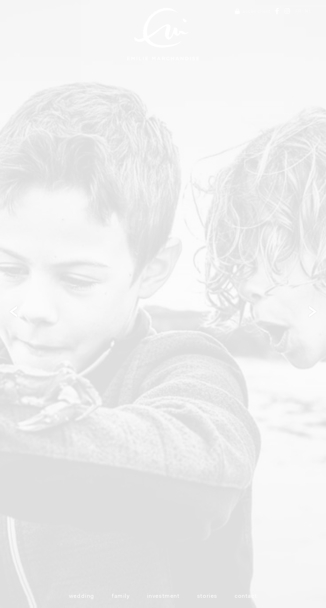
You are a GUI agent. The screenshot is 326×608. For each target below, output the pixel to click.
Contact (246, 596)
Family (121, 596)
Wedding (82, 596)
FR (298, 11)
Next (315, 311)
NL (308, 11)
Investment (163, 596)
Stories (207, 596)
